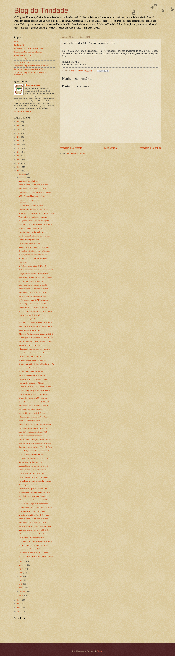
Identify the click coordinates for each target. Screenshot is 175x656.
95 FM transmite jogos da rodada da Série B (34, 504)
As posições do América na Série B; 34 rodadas (35, 507)
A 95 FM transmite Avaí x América (30, 409)
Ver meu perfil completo (22, 111)
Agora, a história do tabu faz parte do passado (34, 424)
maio (21, 580)
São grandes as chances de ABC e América (33, 553)
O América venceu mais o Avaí (29, 421)
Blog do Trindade (41, 10)
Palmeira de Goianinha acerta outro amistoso (34, 209)
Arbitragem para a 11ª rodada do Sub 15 (32, 307)
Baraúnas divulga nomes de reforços (31, 436)
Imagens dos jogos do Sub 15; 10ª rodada (32, 394)
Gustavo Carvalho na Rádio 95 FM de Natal (34, 247)
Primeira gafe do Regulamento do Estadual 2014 (35, 338)
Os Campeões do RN (21, 62)
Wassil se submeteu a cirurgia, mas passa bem (34, 526)
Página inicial (111, 148)
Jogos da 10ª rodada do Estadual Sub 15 (32, 428)
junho (21, 576)
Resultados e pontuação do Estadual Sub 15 (33, 402)
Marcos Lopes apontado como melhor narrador (35, 481)
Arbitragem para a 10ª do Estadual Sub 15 (33, 470)
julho (21, 573)
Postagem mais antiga (150, 148)
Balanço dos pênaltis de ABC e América (32, 398)
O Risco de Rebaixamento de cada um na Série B (35, 334)
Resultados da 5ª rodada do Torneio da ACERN (35, 323)
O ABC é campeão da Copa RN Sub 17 (32, 266)
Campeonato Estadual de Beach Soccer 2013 (34, 458)
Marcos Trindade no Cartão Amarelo (31, 368)
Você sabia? (22, 262)
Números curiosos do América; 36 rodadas (33, 289)
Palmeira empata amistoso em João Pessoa (33, 417)
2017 (19, 156)
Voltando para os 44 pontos (28, 485)
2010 (19, 608)
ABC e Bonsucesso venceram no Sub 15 (32, 285)
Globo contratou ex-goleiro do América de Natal (35, 341)
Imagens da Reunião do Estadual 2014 (31, 473)
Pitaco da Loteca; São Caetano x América (33, 319)
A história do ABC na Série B (24, 55)
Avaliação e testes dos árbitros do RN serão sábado (36, 213)
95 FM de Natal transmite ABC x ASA (32, 455)
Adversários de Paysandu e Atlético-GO (32, 489)
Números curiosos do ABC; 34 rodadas (32, 522)
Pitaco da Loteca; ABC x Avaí (29, 315)
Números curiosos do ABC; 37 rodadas (32, 188)
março (21, 588)
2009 (19, 611)
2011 (19, 604)
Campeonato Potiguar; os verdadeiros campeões (31, 66)
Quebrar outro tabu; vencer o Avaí (30, 345)
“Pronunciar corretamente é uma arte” (31, 330)
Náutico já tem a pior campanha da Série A (33, 255)
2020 (19, 144)
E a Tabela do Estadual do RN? (29, 549)
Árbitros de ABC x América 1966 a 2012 (28, 48)
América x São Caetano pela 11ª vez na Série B (35, 326)
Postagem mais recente (71, 148)
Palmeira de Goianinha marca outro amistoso (34, 349)
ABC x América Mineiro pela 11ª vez (31, 196)
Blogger (100, 651)
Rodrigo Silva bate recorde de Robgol (31, 413)
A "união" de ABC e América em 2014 (32, 360)
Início (16, 41)
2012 (19, 600)
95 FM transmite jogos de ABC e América (33, 300)
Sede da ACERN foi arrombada (29, 356)
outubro (22, 561)
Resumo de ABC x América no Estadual (28, 52)
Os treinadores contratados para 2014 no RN (34, 492)
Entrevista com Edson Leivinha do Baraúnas (34, 353)
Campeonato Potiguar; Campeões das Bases (29, 69)
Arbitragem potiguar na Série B (29, 240)
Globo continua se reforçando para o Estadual (34, 440)
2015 (19, 163)
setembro (22, 565)
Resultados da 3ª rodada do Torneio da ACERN (35, 541)
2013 (19, 171)
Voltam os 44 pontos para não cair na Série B (34, 390)
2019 (19, 148)
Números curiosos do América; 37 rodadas (33, 185)
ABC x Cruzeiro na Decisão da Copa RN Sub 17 (35, 311)
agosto (21, 569)
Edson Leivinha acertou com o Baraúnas (32, 496)
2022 (19, 137)
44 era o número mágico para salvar (31, 281)
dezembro (22, 174)
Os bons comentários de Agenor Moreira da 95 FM (36, 364)
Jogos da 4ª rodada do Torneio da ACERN (33, 432)
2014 (19, 167)
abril (21, 584)
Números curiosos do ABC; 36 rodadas (32, 292)
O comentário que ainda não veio (30, 462)
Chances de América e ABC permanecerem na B (35, 387)
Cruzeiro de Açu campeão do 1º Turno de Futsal (35, 447)
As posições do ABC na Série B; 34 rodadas (33, 515)
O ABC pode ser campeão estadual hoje (32, 296)
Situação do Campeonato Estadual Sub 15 (33, 274)
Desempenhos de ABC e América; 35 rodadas (34, 443)
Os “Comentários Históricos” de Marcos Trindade (36, 270)
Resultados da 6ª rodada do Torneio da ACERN (35, 225)
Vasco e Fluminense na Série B (29, 243)
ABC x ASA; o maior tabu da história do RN (34, 451)
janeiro (21, 595)
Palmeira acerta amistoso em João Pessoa (32, 534)
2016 (19, 159)
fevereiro (22, 591)
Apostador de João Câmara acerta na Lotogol (34, 236)
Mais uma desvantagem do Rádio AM (31, 383)
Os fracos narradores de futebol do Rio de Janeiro (35, 556)
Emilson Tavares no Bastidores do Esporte (33, 545)
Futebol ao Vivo (20, 45)
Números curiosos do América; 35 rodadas (33, 406)
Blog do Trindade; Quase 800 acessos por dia (34, 258)
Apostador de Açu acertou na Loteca (31, 538)
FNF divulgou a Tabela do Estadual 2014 (32, 304)
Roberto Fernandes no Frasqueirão (30, 372)
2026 (19, 122)
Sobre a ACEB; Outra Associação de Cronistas (34, 192)
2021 (19, 141)
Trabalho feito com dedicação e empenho (32, 217)
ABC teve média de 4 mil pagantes (30, 206)
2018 (19, 152)
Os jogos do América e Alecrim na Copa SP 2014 (35, 221)
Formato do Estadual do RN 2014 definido (33, 477)
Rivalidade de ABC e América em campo (32, 379)
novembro (22, 178)
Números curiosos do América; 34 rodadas (33, 519)
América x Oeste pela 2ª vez (28, 181)
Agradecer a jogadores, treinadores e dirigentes (35, 277)
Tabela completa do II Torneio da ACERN (33, 500)
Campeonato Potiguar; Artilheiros (26, 59)
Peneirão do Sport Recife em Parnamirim (32, 232)
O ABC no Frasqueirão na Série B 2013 (32, 375)
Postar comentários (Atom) (75, 153)
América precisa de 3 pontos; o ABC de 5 (33, 530)
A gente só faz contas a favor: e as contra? (33, 466)
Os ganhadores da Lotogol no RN (30, 228)
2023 (19, 133)
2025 (19, 126)
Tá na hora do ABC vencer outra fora (31, 511)
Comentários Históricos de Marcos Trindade (34, 251)
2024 (19, 129)
